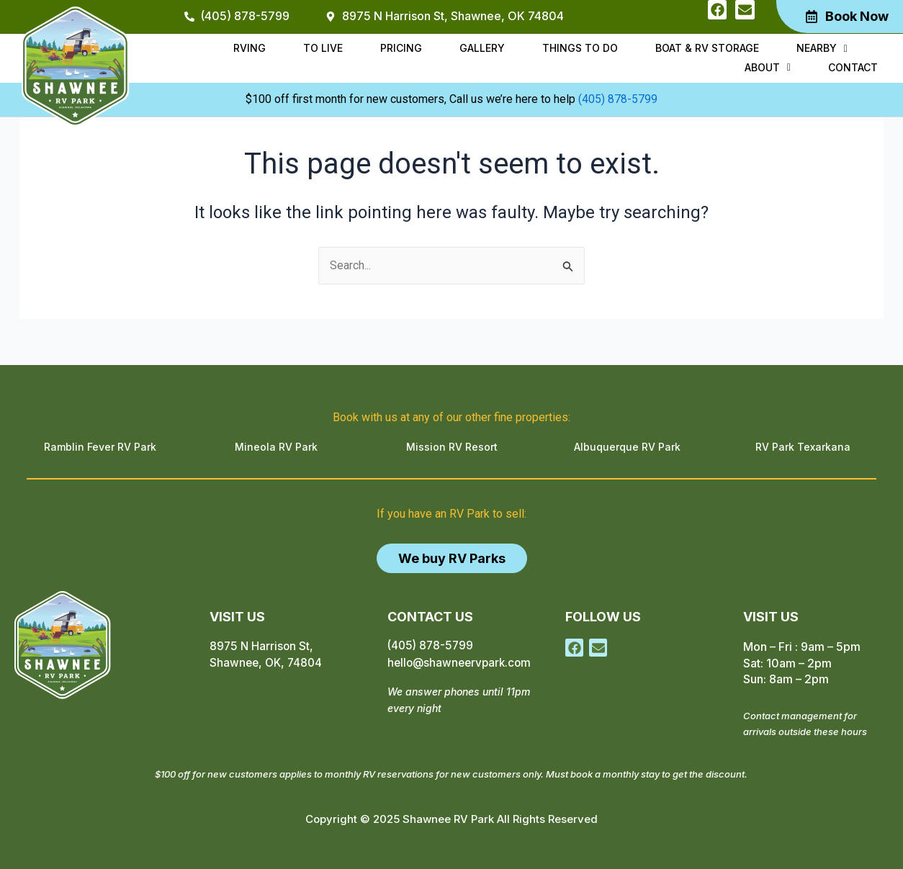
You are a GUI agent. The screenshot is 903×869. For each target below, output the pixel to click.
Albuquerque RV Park (627, 447)
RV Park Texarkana (802, 447)
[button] (749, 51)
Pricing (357, 51)
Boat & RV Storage (641, 51)
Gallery (431, 51)
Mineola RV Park (276, 447)
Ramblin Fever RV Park (100, 447)
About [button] (828, 51)
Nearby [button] (749, 51)
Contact (856, 64)
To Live (286, 51)
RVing (220, 51)
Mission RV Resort (452, 447)
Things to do (522, 51)
